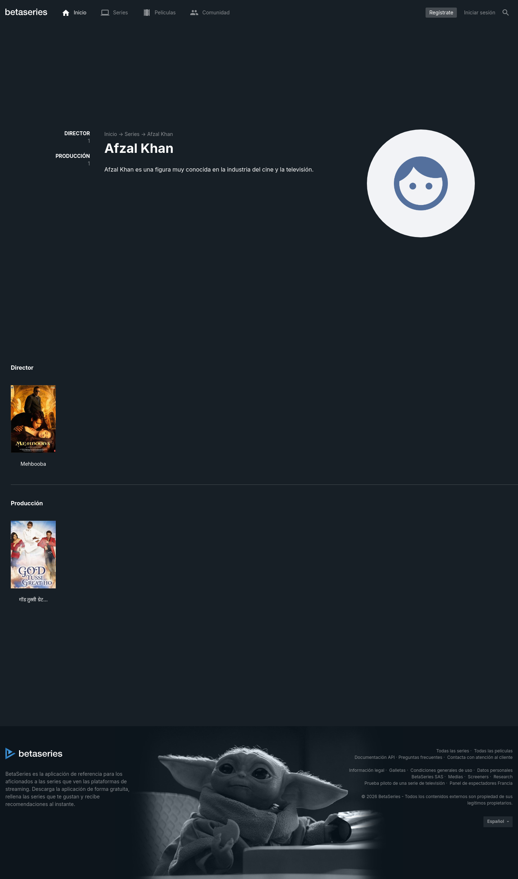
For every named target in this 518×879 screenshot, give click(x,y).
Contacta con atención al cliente (480, 757)
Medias (455, 776)
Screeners (478, 776)
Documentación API (375, 757)
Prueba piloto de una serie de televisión (404, 783)
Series (132, 134)
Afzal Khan (160, 134)
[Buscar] (506, 13)
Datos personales (495, 770)
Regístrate (441, 12)
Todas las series (452, 750)
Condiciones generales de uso (441, 770)
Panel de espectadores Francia (481, 783)
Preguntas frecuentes (420, 757)
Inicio (110, 134)
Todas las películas (493, 750)
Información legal (366, 770)
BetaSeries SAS (427, 776)
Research (503, 776)
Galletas (397, 770)
